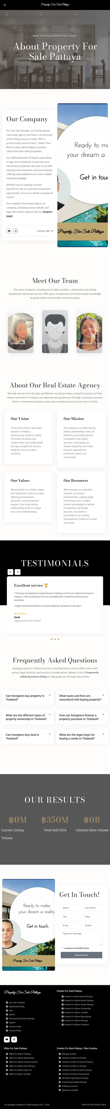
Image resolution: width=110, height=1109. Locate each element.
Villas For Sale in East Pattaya (22, 1066)
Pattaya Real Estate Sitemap (21, 1018)
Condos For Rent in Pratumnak (75, 1074)
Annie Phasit (18, 343)
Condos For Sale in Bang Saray (77, 1016)
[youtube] (7, 1039)
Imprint (12, 1022)
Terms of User (15, 1026)
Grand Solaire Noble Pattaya (74, 1082)
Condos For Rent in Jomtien (74, 1066)
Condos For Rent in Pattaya (74, 1058)
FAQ (11, 1010)
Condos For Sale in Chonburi (76, 1024)
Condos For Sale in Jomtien (76, 1012)
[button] (51, 639)
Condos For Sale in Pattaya (76, 1020)
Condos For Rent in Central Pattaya (77, 1062)
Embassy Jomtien (70, 1086)
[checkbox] (61, 948)
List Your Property (17, 1002)
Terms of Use (87, 1104)
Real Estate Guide (16, 1006)
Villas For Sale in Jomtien (20, 1074)
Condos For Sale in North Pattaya (79, 1000)
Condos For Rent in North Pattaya (77, 1070)
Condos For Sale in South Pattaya (79, 1004)
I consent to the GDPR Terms (76, 948)
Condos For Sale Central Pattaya (78, 996)
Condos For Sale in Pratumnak (77, 1008)
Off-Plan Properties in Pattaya (75, 1078)
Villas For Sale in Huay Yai (20, 1070)
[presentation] (10, 572)
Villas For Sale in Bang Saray (21, 1058)
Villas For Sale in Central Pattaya (23, 1062)
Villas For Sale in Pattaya (20, 1054)
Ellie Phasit (85, 343)
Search (12, 1014)
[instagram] (14, 1039)
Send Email (81, 955)
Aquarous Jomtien (70, 1090)
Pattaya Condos (69, 1054)
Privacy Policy (15, 1030)
